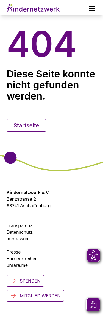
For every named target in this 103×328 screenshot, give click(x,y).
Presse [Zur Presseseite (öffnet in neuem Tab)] (14, 252)
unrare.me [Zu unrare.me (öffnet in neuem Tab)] (17, 265)
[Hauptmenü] (92, 7)
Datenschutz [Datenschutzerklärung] (20, 232)
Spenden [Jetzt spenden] (25, 280)
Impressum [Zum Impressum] (18, 238)
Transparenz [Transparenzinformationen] (20, 225)
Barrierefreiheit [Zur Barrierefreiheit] (22, 258)
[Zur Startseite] (33, 8)
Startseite (26, 125)
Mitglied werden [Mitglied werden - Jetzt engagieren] (35, 295)
